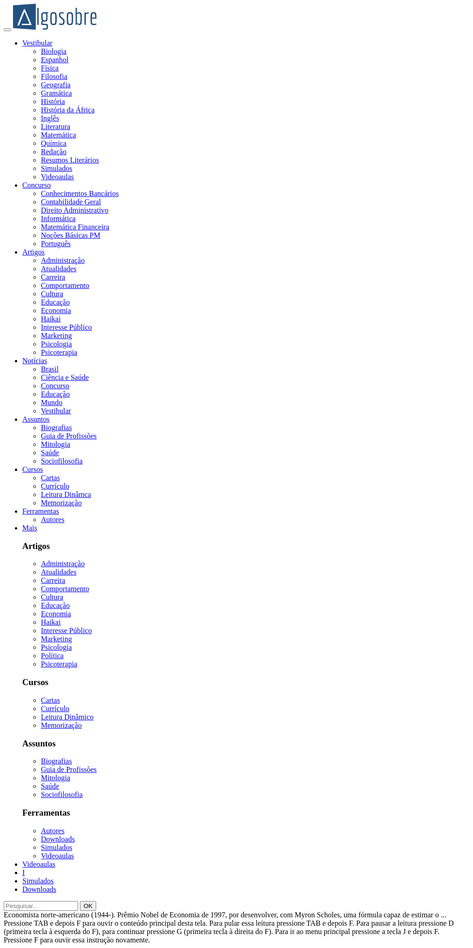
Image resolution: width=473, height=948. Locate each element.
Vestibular (37, 43)
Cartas (50, 478)
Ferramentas (40, 511)
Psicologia (56, 344)
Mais (29, 528)
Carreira (53, 277)
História (53, 101)
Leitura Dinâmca (66, 494)
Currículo (55, 486)
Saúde (50, 453)
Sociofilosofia (62, 461)
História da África (68, 110)
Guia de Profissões (69, 436)
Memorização (61, 503)
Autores (53, 519)
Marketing (56, 336)
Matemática (58, 135)
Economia (56, 310)
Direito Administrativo (74, 210)
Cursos (32, 469)
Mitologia (55, 444)
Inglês (50, 118)
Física (50, 68)
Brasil (50, 369)
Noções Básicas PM (70, 235)
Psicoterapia (59, 352)
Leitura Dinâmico (67, 717)
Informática (58, 218)
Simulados (56, 168)
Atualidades (58, 269)
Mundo (51, 402)
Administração (63, 260)
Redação (53, 152)
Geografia (56, 85)
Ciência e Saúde (65, 377)
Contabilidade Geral (71, 202)
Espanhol (55, 60)
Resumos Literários (70, 160)
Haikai (51, 319)
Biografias (56, 428)
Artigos (33, 252)
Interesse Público (66, 327)
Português (56, 244)
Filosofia (54, 76)
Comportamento (65, 285)
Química (53, 143)
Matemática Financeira (75, 227)
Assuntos (36, 419)
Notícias (34, 361)
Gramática (56, 93)
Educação (55, 302)
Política (52, 656)
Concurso (36, 185)
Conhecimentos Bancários (80, 193)
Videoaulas (57, 177)
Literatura (55, 127)
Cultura (52, 294)
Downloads (58, 839)
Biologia (53, 51)
